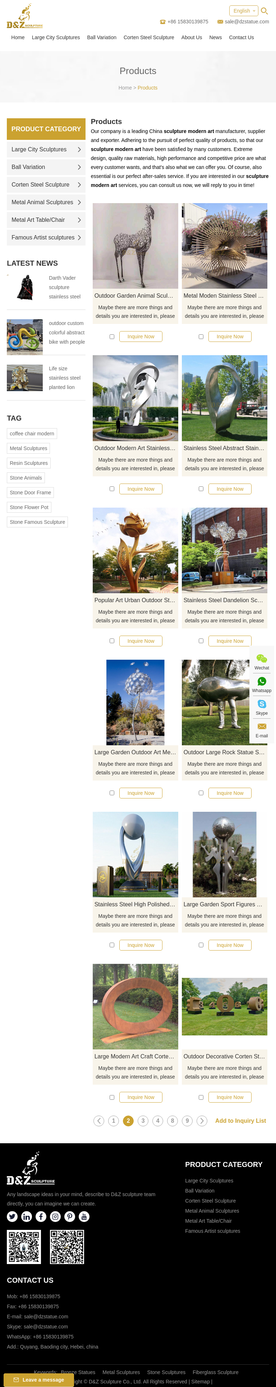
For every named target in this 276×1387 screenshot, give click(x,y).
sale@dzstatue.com (247, 21)
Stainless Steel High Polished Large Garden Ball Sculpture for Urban (136, 904)
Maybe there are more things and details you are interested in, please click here (135, 312)
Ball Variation (101, 37)
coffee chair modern (32, 433)
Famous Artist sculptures (46, 237)
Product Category (46, 129)
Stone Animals (26, 478)
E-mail (262, 735)
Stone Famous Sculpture (37, 522)
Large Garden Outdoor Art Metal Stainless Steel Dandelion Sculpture (136, 752)
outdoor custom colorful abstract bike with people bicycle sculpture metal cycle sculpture (67, 333)
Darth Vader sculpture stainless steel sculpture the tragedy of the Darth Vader (64, 288)
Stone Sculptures (166, 1372)
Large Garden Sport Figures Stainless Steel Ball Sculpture (225, 904)
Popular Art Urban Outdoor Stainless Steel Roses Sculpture (136, 600)
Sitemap (200, 1381)
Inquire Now (141, 336)
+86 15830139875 (53, 1337)
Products (147, 88)
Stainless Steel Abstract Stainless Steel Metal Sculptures (225, 448)
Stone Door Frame (30, 492)
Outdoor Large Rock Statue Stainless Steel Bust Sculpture (225, 752)
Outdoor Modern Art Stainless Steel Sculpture (136, 448)
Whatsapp (261, 690)
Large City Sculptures (56, 37)
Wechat (261, 667)
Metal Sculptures (28, 448)
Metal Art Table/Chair (46, 220)
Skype (262, 713)
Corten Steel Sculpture (149, 37)
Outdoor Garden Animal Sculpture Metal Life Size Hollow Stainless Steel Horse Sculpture (136, 296)
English (242, 11)
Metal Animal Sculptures (46, 202)
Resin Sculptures (29, 463)
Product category (224, 1164)
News (215, 37)
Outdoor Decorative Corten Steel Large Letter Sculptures (225, 1056)
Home (17, 37)
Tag (14, 418)
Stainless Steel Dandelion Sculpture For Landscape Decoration (225, 600)
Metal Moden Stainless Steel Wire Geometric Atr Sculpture (225, 296)
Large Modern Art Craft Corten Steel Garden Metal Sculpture (136, 1056)
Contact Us (241, 37)
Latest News (32, 263)
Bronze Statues (78, 1372)
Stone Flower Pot (29, 507)
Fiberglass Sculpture (216, 1372)
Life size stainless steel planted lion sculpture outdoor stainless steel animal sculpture (64, 379)
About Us (191, 37)
